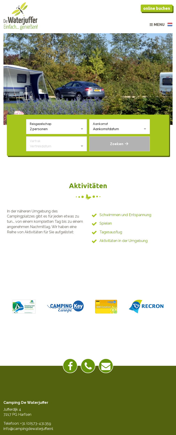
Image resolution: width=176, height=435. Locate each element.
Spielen (105, 223)
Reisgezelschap (40, 124)
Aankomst (100, 124)
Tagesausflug (110, 232)
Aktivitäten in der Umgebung (123, 241)
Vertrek (35, 141)
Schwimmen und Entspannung (125, 215)
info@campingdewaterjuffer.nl (28, 429)
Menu (157, 24)
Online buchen (156, 8)
